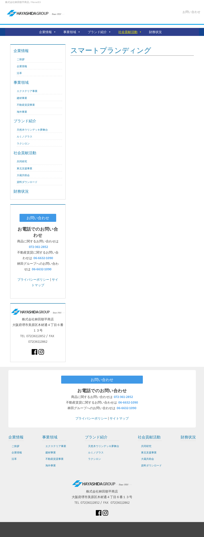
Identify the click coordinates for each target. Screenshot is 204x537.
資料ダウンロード (27, 182)
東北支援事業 (24, 168)
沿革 (19, 73)
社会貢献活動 (127, 32)
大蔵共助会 (23, 175)
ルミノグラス (24, 136)
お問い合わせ (191, 12)
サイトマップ (119, 418)
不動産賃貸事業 (26, 104)
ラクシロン (23, 143)
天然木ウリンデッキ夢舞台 (32, 129)
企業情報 (45, 32)
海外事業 (22, 111)
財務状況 (155, 32)
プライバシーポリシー (33, 279)
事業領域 (69, 32)
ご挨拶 (21, 59)
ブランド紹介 (97, 32)
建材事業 (22, 98)
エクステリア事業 (27, 91)
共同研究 (22, 161)
